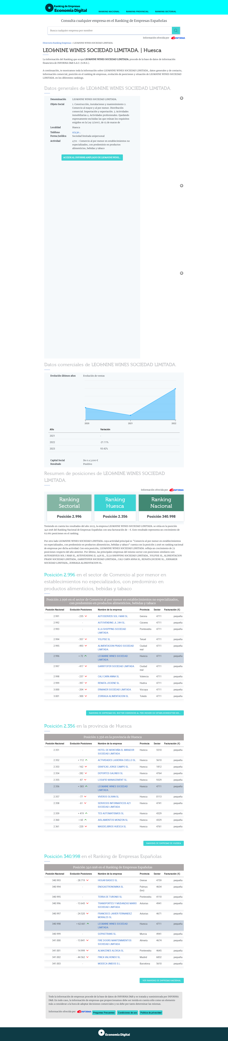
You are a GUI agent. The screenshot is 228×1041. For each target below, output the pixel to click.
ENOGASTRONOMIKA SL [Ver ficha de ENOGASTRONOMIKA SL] (110, 886)
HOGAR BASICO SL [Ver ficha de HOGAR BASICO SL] (107, 880)
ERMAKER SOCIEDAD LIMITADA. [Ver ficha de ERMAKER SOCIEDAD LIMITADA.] (114, 689)
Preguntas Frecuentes (104, 1012)
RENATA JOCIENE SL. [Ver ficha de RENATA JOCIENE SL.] (109, 683)
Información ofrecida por (164, 37)
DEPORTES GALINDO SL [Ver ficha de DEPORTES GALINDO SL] (110, 773)
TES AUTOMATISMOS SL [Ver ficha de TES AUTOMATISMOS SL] (111, 813)
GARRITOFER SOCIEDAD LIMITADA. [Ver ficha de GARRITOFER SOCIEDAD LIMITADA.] (116, 666)
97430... (76, 132)
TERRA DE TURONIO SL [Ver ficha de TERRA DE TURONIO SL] (110, 896)
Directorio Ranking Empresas (57, 43)
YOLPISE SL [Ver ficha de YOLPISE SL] (104, 639)
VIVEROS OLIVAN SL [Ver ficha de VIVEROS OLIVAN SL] (108, 796)
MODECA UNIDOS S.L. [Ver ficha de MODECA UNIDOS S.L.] (109, 963)
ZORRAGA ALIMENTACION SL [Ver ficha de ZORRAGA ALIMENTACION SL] (113, 696)
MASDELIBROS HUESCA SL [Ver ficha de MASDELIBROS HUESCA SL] (112, 826)
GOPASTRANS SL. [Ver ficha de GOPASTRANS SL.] (107, 933)
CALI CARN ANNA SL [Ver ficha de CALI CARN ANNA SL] (108, 676)
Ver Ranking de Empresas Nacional (161, 980)
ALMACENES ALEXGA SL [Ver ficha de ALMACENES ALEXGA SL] (111, 950)
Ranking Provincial (137, 11)
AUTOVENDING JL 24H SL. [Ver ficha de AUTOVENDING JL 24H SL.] (111, 622)
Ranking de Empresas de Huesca (163, 843)
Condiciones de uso (127, 1012)
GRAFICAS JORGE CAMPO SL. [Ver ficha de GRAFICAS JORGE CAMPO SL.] (113, 766)
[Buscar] (176, 30)
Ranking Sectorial (165, 11)
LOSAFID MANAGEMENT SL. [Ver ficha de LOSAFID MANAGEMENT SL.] (113, 779)
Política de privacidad (150, 1012)
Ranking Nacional (109, 11)
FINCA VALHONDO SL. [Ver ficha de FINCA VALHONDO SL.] (109, 957)
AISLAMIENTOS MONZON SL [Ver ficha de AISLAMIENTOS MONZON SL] (113, 820)
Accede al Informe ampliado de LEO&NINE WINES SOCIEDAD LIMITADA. (93, 157)
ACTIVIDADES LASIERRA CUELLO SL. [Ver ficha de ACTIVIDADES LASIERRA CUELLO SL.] (117, 760)
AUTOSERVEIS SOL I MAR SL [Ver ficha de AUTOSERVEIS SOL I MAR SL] (113, 616)
